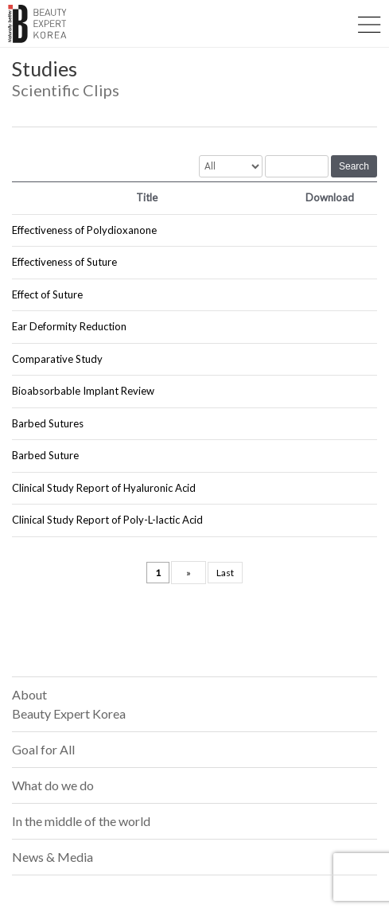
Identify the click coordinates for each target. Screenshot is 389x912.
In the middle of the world (81, 820)
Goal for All (43, 749)
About (69, 704)
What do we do (53, 785)
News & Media (52, 856)
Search (354, 166)
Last (225, 573)
